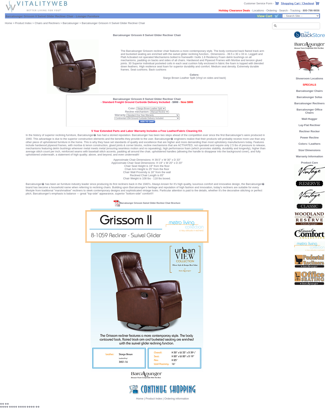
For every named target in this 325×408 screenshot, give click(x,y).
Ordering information (176, 398)
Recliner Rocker (309, 131)
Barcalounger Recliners (309, 103)
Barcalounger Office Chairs (309, 111)
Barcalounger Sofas (309, 97)
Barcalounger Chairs (309, 90)
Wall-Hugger (309, 118)
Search (283, 10)
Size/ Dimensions (309, 150)
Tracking (295, 10)
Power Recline (309, 137)
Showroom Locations (309, 78)
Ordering (271, 10)
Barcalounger (71, 23)
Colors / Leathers (309, 143)
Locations (258, 10)
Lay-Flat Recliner (309, 125)
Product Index (23, 23)
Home (8, 23)
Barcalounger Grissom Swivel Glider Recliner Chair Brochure (150, 203)
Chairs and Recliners (47, 23)
